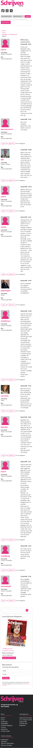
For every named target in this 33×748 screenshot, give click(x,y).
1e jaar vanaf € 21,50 (9, 658)
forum (4, 32)
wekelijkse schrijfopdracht (9, 34)
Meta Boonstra (7, 129)
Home (4, 30)
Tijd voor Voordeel (6, 745)
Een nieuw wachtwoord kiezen (20, 19)
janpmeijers (6, 291)
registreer (11, 143)
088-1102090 (5, 706)
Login (3, 143)
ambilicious (5, 321)
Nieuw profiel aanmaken (6, 19)
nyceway (5, 396)
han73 (3, 50)
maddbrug (5, 556)
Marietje (4, 427)
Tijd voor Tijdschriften (7, 743)
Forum (3, 720)
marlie (3, 227)
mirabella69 (6, 586)
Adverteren (4, 729)
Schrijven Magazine (6, 725)
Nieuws (3, 718)
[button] (6, 22)
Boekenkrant (4, 740)
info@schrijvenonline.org (9, 705)
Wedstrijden (4, 723)
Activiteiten (4, 722)
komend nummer (8, 650)
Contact (3, 727)
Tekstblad (4, 741)
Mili (2, 160)
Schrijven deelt (5, 731)
